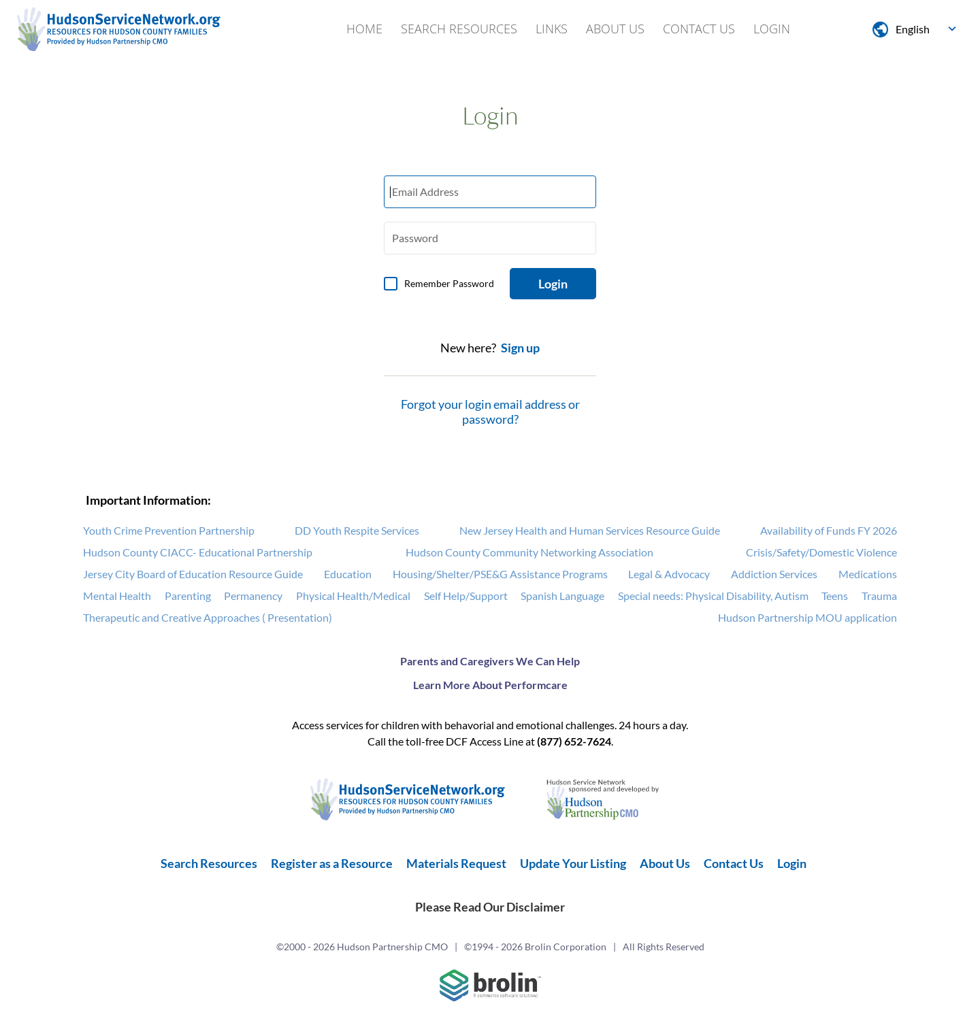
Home (364, 28)
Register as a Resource (332, 863)
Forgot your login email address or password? (490, 412)
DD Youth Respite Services (357, 530)
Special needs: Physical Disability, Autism (713, 595)
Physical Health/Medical (353, 595)
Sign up (520, 347)
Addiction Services (774, 573)
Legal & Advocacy (669, 573)
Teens (834, 595)
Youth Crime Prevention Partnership (169, 530)
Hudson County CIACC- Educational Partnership (197, 552)
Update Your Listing (573, 863)
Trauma (879, 595)
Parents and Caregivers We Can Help (490, 660)
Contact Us (699, 28)
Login (771, 28)
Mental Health (117, 595)
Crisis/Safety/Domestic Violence (821, 552)
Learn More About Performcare (490, 684)
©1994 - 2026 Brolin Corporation (535, 946)
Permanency (253, 595)
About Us (615, 28)
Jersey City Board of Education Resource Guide (193, 573)
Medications (867, 573)
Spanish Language (562, 595)
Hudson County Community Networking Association (529, 552)
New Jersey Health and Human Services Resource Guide (589, 530)
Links (552, 28)
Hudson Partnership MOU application (807, 617)
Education (348, 573)
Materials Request (456, 863)
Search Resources (459, 28)
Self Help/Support (466, 595)
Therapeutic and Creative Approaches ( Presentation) (207, 617)
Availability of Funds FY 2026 (828, 530)
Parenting (188, 595)
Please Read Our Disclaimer (490, 906)
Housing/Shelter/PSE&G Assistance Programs (500, 573)
